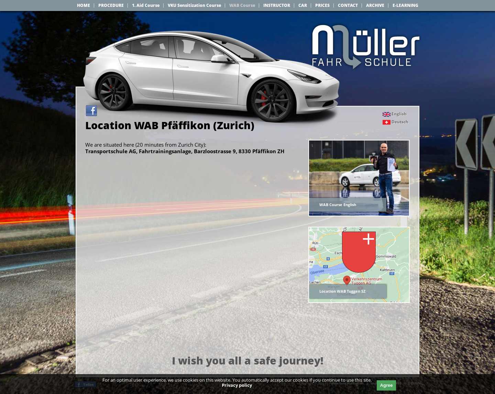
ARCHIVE (375, 5)
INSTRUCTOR (276, 5)
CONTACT (348, 5)
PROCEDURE (111, 5)
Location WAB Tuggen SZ (342, 291)
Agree (386, 385)
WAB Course (242, 5)
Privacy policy (237, 385)
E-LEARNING (405, 5)
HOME (83, 5)
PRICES (322, 5)
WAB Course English (337, 204)
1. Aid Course (146, 5)
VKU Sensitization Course (194, 5)
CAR (302, 5)
